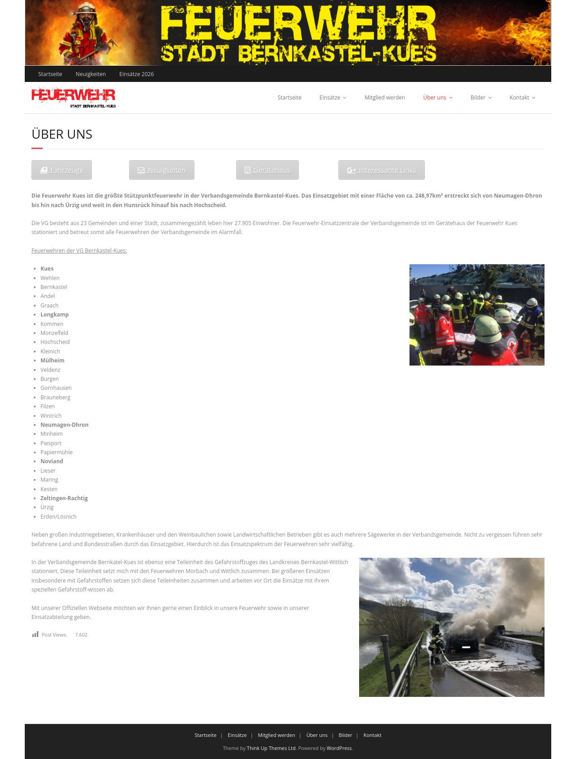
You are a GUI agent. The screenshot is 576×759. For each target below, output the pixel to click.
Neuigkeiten (91, 74)
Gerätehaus (267, 169)
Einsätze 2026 (136, 74)
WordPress (339, 748)
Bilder (478, 97)
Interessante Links (381, 169)
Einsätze (330, 97)
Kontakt (519, 97)
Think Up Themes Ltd (271, 748)
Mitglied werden (384, 97)
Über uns (434, 97)
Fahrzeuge (61, 169)
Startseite (50, 74)
